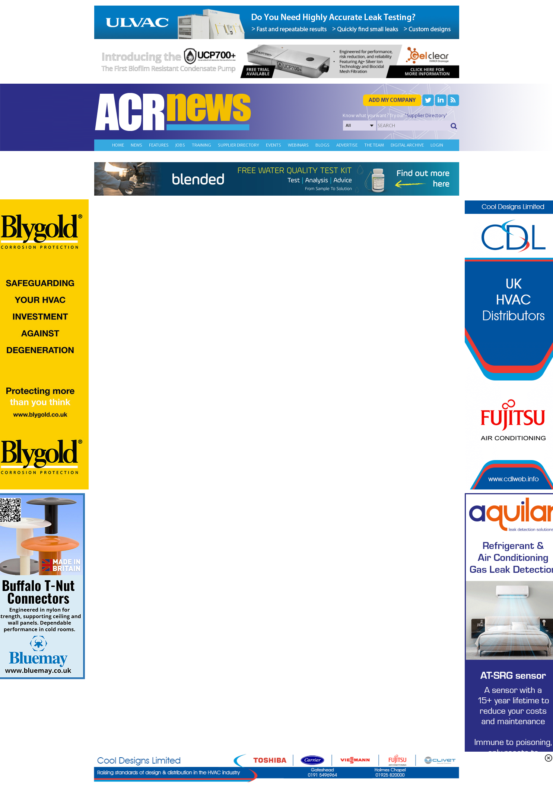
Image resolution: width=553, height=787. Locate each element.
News (136, 145)
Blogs (322, 145)
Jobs (180, 145)
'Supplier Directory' (426, 115)
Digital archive (407, 145)
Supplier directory (238, 145)
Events (273, 145)
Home (118, 145)
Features (159, 145)
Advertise (346, 145)
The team (374, 145)
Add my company (392, 100)
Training (201, 145)
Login (436, 145)
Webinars (298, 145)
